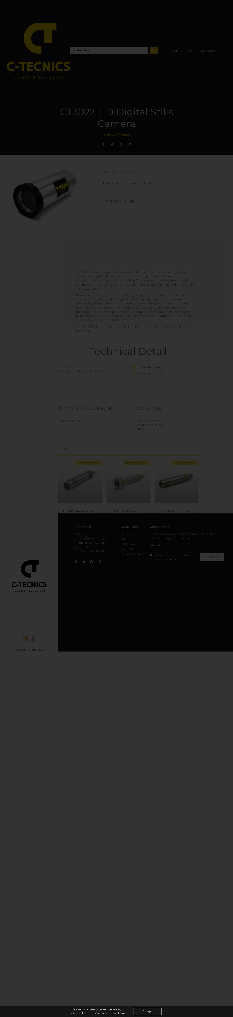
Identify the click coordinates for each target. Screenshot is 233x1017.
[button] (147, 1013)
